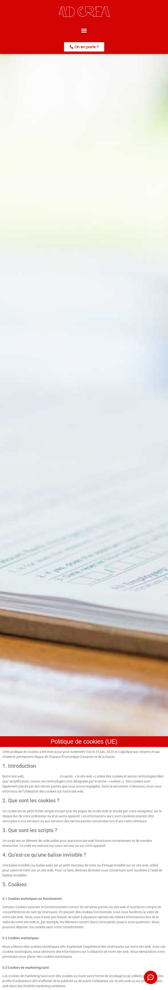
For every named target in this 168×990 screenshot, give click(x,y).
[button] (84, 30)
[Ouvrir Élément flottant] (150, 977)
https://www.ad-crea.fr (42, 776)
